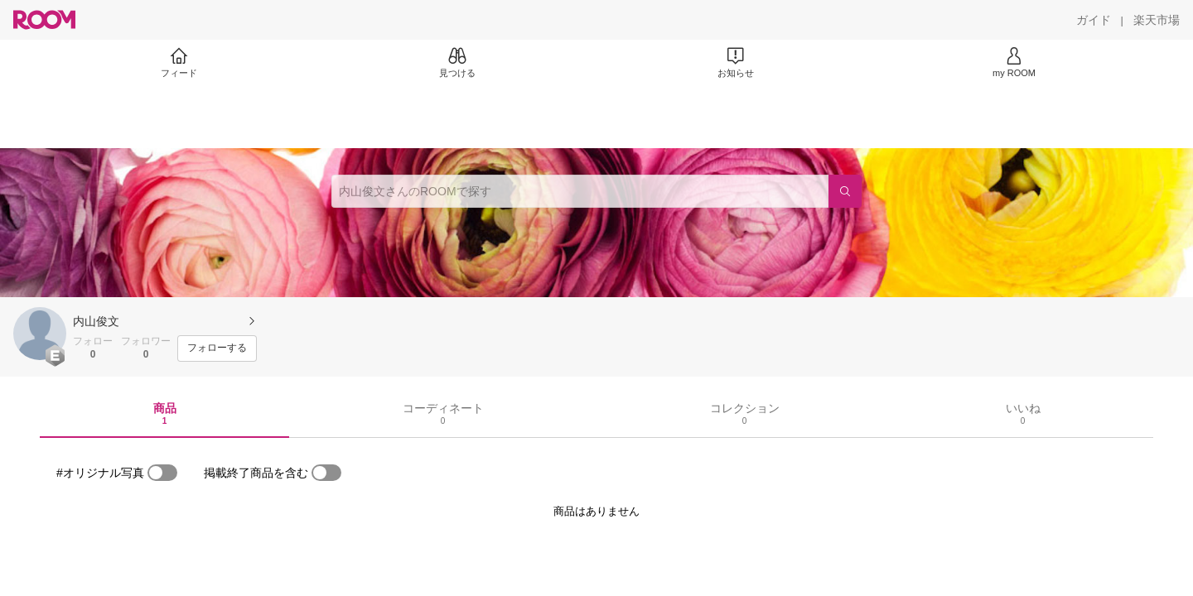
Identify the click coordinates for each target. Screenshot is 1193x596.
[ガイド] (1093, 19)
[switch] (162, 472)
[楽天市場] (1156, 19)
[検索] (845, 191)
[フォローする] (217, 348)
